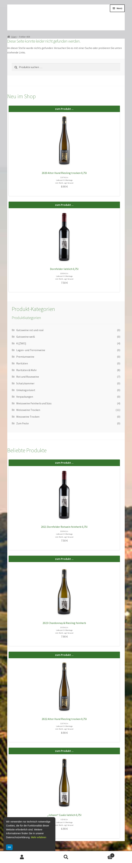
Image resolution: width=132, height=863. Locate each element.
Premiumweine (25, 356)
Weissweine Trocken (28, 410)
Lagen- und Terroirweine (30, 350)
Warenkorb (101, 855)
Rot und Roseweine (27, 376)
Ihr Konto (22, 857)
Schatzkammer (25, 383)
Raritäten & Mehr (26, 370)
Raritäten (22, 363)
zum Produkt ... (64, 108)
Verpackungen (24, 396)
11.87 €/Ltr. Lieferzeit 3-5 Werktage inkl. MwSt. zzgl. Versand (64, 180)
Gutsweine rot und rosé (30, 330)
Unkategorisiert (25, 390)
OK (9, 847)
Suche (66, 857)
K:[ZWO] (21, 343)
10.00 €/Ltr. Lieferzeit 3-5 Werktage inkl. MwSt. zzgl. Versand (64, 276)
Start (13, 36)
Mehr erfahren (38, 837)
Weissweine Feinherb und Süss (34, 403)
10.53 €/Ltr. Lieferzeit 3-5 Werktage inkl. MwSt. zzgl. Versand (64, 630)
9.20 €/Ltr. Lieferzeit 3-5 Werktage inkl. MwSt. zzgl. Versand (64, 822)
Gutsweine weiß (25, 336)
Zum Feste (22, 423)
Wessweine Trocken (27, 416)
